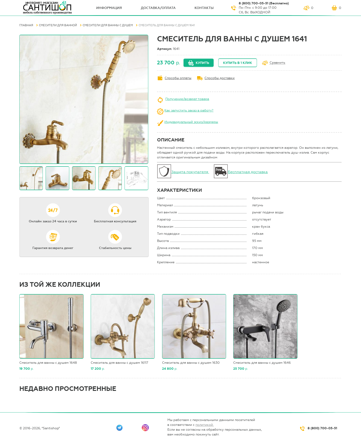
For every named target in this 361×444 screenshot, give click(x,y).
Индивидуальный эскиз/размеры (191, 122)
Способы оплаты (178, 78)
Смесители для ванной (58, 25)
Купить (202, 63)
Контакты (204, 8)
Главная (26, 25)
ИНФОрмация (109, 8)
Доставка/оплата (158, 8)
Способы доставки (219, 78)
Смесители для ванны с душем (108, 25)
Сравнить (277, 63)
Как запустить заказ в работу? (188, 110)
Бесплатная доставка (248, 172)
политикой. (204, 425)
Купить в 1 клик (237, 63)
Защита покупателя (190, 172)
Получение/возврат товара (187, 99)
